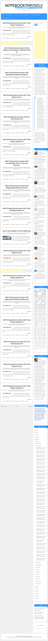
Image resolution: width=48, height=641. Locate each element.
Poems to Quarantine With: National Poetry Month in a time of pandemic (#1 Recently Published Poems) (40, 235)
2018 (36, 588)
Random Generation (37, 338)
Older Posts (30, 406)
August (37, 567)
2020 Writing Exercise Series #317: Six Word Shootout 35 (17, 343)
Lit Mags (42, 318)
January (37, 583)
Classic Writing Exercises (40, 336)
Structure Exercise (37, 345)
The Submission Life (23, 233)
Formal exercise (9, 121)
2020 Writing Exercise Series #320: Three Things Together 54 (17, 276)
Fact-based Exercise (42, 315)
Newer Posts (3, 406)
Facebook (9, 38)
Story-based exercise (39, 342)
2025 (36, 429)
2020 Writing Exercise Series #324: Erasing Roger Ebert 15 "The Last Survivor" (17, 163)
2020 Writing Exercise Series (16, 76)
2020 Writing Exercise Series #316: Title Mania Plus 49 (16, 365)
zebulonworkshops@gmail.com (40, 412)
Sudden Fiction (43, 333)
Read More (29, 36)
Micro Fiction (37, 333)
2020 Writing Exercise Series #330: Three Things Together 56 (17, 24)
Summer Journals (41, 339)
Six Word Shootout (27, 121)
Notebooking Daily (19, 77)
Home (17, 406)
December (37, 443)
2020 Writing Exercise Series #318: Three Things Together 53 (17, 321)
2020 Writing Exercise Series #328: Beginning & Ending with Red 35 (17, 73)
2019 (36, 586)
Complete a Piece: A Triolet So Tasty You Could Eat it (41, 271)
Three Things (16, 122)
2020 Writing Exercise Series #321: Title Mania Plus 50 (16, 252)
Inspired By (8, 255)
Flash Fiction (37, 332)
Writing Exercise (18, 55)
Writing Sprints (37, 314)
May (37, 574)
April (37, 576)
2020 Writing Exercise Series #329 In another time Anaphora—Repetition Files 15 (17, 50)
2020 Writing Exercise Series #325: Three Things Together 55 (17, 140)
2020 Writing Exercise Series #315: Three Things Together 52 (17, 387)
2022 (36, 436)
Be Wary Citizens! (43, 319)
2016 (36, 593)
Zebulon (40, 359)
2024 (36, 432)
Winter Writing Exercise (22, 213)
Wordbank (28, 213)
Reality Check (41, 346)
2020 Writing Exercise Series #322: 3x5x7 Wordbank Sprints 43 (16, 209)
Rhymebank (44, 338)
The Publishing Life (17, 233)
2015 (36, 595)
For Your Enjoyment (42, 328)
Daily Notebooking (25, 99)
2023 (36, 434)
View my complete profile (38, 399)
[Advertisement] (12, 43)
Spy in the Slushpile (10, 233)
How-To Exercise (40, 311)
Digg (27, 38)
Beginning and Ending (25, 76)
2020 (36, 441)
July (37, 569)
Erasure (41, 303)
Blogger (42, 625)
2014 (36, 598)
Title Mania (22, 255)
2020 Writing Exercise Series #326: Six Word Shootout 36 (16, 118)
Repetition (13, 55)
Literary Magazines (38, 317)
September (38, 564)
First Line (39, 310)
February (37, 581)
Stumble (23, 38)
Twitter (14, 38)
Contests (35, 339)
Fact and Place (43, 321)
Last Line (44, 331)
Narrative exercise (37, 335)
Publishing (44, 335)
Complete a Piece (37, 321)
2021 (36, 439)
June (37, 571)
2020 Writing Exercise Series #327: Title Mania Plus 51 (16, 96)
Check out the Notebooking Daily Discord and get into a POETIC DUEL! (39, 222)
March (37, 578)
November (38, 445)
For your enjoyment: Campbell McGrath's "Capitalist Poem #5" (41, 210)
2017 (36, 591)
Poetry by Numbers (43, 343)
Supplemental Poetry (38, 322)
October (37, 562)
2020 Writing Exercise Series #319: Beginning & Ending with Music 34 (17, 298)
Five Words (14, 77)
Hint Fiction (43, 332)
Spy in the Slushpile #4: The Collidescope (16, 231)
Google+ (18, 38)
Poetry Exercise (25, 77)
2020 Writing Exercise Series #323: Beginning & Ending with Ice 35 (17, 187)
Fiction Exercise (9, 77)
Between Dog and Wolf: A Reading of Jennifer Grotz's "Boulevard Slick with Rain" (39, 617)
